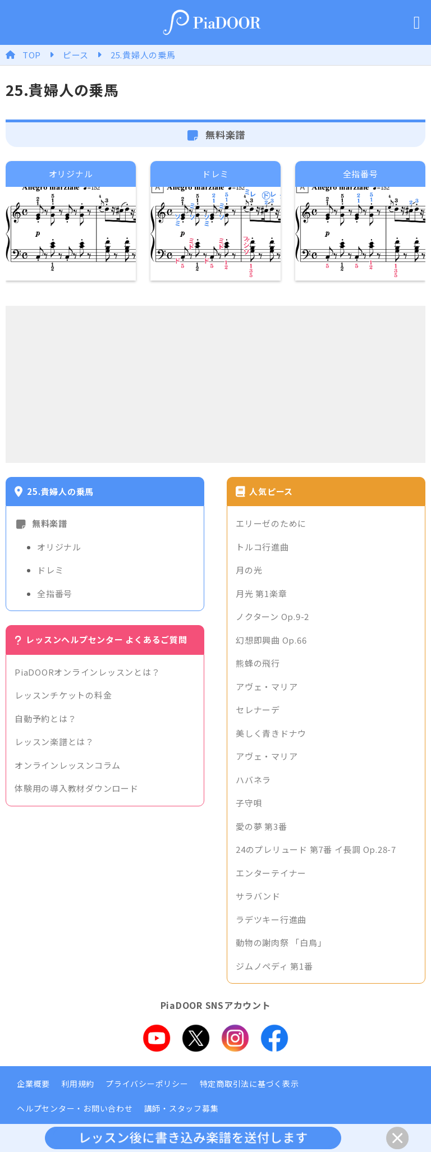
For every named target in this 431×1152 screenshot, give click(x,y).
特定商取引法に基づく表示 (249, 1083)
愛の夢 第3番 (261, 826)
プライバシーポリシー (147, 1083)
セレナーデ (258, 709)
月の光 (249, 570)
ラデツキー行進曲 (271, 919)
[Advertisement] (215, 384)
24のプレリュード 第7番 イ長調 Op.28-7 (316, 849)
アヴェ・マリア (266, 686)
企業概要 (33, 1083)
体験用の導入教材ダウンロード (77, 788)
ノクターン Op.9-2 (272, 616)
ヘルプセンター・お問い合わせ (75, 1108)
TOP (31, 55)
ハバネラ (253, 780)
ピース (76, 55)
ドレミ (50, 570)
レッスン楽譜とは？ (54, 741)
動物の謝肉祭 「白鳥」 (281, 942)
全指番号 (54, 593)
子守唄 (249, 803)
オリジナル (59, 547)
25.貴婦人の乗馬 (143, 55)
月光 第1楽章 (261, 593)
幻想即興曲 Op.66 (271, 640)
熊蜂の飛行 (258, 663)
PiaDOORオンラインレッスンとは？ (87, 672)
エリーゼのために (271, 523)
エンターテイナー (271, 873)
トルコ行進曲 (262, 547)
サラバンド (258, 896)
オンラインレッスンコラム (68, 765)
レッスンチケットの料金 (63, 695)
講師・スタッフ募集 (181, 1108)
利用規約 (77, 1083)
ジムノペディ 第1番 (274, 966)
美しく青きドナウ (271, 733)
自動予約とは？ (45, 718)
